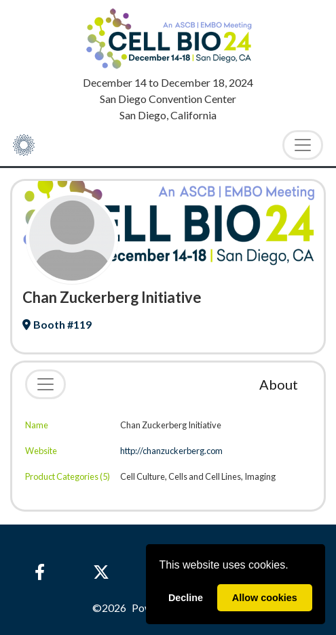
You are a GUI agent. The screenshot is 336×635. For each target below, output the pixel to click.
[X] (100, 572)
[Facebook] (39, 572)
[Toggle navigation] (45, 384)
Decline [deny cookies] (185, 597)
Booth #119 (57, 324)
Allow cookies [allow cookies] (264, 597)
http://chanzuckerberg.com (171, 450)
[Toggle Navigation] (302, 145)
